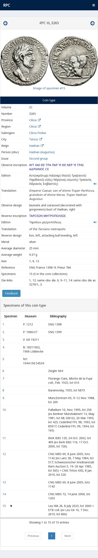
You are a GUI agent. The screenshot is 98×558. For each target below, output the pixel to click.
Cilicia (33, 120)
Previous (33, 536)
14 (4, 494)
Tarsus (33, 139)
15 (4, 506)
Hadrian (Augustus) (42, 152)
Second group (38, 158)
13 (4, 482)
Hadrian (34, 146)
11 (4, 438)
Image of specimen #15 (49, 88)
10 (4, 410)
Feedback (11, 293)
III (30, 107)
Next (67, 536)
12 (4, 454)
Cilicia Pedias (37, 133)
